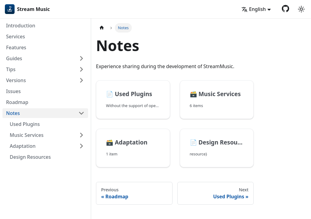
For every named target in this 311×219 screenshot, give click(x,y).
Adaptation (23, 146)
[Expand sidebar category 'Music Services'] (81, 135)
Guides (14, 58)
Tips (10, 69)
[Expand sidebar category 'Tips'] (81, 69)
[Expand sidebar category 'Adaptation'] (81, 146)
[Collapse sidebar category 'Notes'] (81, 113)
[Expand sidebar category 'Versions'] (81, 80)
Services (15, 36)
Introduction (20, 25)
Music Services (26, 135)
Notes (13, 113)
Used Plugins (25, 124)
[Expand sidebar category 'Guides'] (81, 58)
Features (16, 47)
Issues (13, 91)
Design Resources (30, 157)
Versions (16, 80)
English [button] (253, 9)
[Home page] (102, 28)
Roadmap (17, 102)
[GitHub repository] (285, 8)
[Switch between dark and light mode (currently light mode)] (301, 9)
